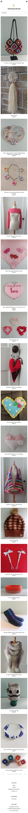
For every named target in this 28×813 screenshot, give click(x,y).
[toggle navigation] (1, 1)
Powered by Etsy (14, 810)
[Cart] (26, 2)
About (14, 787)
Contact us (14, 791)
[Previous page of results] (3, 774)
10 (20, 774)
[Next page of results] (25, 774)
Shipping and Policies (14, 789)
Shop (14, 785)
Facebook (14, 798)
